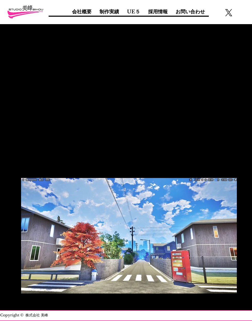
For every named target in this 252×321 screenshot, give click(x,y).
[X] (229, 13)
